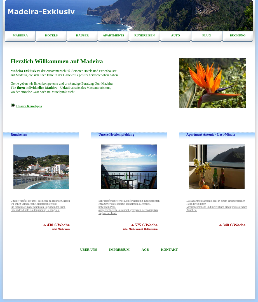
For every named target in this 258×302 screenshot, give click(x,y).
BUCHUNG (237, 35)
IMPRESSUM (119, 250)
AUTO (175, 35)
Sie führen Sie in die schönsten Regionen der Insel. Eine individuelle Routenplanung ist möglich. (40, 205)
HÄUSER (82, 35)
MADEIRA (20, 35)
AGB (145, 250)
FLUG (206, 35)
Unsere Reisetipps (29, 106)
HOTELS (51, 35)
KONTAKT (169, 250)
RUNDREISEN (144, 35)
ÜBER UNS (88, 250)
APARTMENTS (113, 35)
